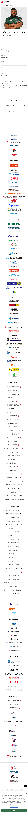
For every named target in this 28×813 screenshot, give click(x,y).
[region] (14, 802)
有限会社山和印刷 (13, 441)
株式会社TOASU (13, 459)
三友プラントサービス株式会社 (13, 448)
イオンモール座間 (13, 427)
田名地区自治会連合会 (14, 700)
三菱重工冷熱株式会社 (14, 593)
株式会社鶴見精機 (13, 550)
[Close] (26, 793)
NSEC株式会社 (14, 434)
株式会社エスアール (13, 452)
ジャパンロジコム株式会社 (13, 474)
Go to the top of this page (25, 786)
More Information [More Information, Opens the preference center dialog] (14, 807)
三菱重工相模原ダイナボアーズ (14, 789)
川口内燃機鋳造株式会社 (13, 387)
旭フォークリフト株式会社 (13, 572)
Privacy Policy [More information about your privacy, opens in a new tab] (10, 804)
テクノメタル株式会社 (14, 437)
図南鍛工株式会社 (13, 423)
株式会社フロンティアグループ (13, 583)
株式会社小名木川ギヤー (13, 463)
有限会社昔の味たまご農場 (13, 690)
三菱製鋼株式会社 (13, 416)
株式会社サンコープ (13, 704)
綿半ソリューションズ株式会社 (13, 590)
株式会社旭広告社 (13, 586)
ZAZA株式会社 (13, 470)
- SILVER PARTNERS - (13, 220)
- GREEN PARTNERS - (13, 382)
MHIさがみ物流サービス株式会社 (14, 481)
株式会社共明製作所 (13, 419)
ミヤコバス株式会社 (13, 708)
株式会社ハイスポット (14, 412)
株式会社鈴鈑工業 (13, 445)
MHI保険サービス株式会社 (14, 477)
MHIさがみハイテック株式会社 (14, 485)
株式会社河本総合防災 (14, 405)
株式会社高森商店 (13, 686)
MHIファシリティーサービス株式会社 (14, 430)
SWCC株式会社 (14, 466)
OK (14, 810)
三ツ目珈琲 (14, 401)
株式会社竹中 (13, 408)
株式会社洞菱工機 (13, 390)
